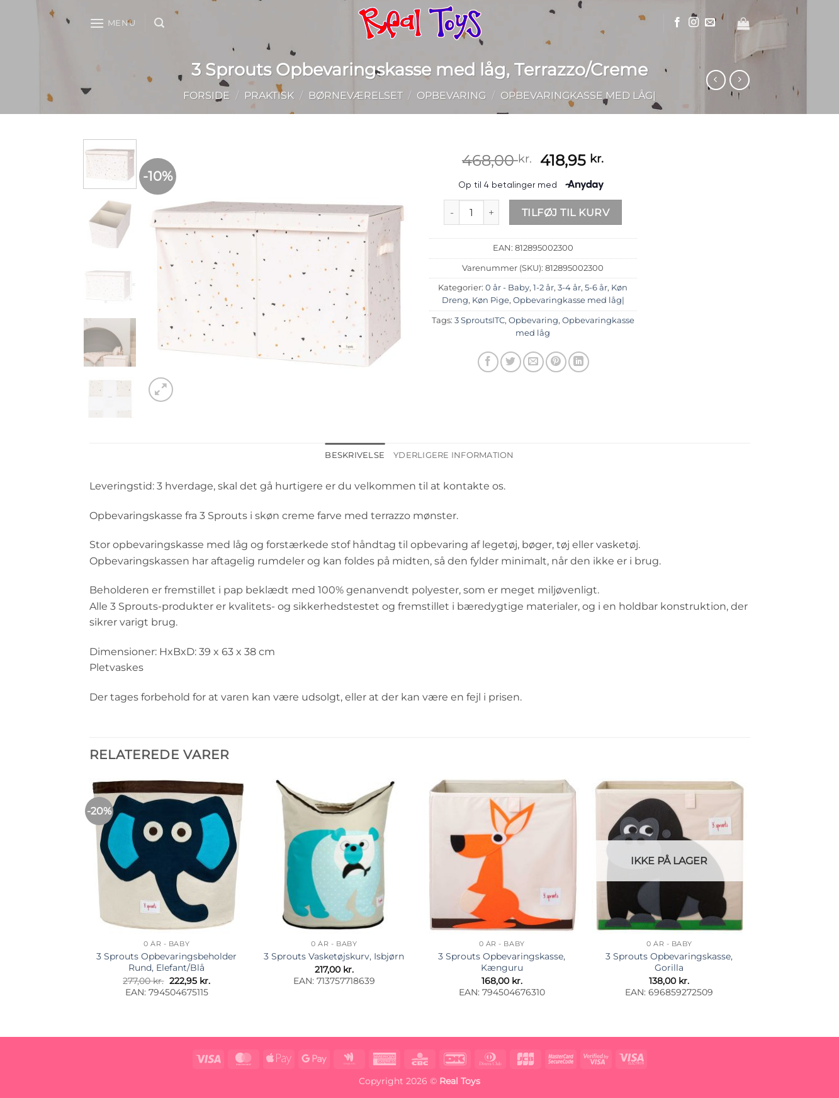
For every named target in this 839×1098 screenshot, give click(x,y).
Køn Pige (490, 300)
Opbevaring (451, 95)
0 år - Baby (507, 287)
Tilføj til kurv (565, 213)
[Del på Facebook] (488, 362)
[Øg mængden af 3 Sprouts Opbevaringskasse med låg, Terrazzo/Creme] (491, 212)
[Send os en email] (710, 22)
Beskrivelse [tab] (355, 455)
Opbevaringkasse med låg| (578, 95)
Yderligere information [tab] (453, 455)
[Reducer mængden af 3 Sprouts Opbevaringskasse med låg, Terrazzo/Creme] (451, 212)
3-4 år (569, 287)
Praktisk (269, 95)
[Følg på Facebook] (677, 22)
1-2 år (543, 287)
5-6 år (596, 287)
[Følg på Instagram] (694, 22)
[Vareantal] (471, 212)
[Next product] (716, 79)
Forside (206, 95)
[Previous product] (739, 79)
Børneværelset (355, 95)
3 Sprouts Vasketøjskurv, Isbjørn (334, 956)
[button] (112, 23)
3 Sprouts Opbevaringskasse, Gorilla (669, 962)
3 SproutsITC (479, 320)
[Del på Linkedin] (578, 362)
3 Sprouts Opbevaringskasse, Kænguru (501, 962)
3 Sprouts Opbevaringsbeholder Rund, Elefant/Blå (166, 962)
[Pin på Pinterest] (556, 362)
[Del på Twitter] (510, 362)
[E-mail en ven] (533, 362)
